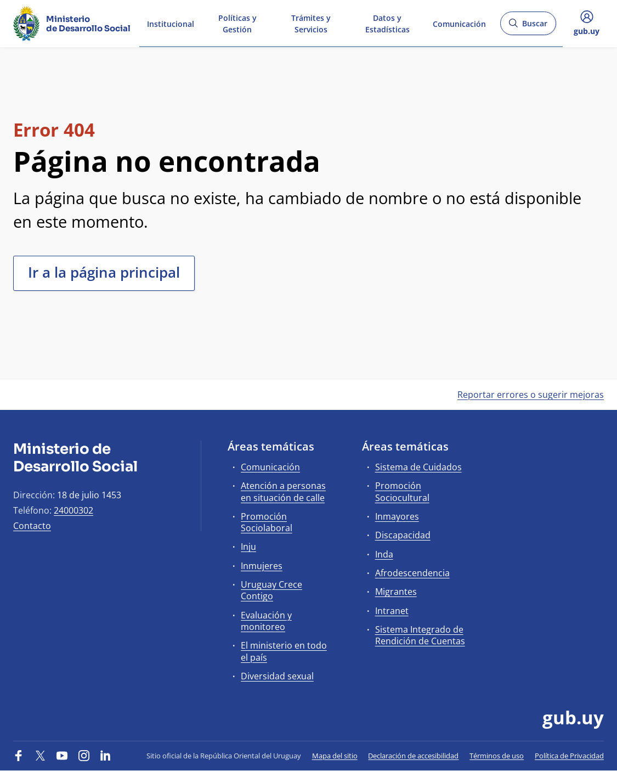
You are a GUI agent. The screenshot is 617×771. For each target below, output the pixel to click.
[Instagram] (83, 756)
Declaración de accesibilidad (413, 756)
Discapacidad (403, 535)
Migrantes (396, 592)
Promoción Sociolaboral (266, 522)
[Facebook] (18, 756)
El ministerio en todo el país (284, 651)
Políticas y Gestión (237, 23)
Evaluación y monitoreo (266, 621)
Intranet (392, 611)
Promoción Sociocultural (402, 491)
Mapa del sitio (335, 756)
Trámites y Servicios (311, 23)
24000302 (73, 510)
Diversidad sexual (277, 676)
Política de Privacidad (569, 756)
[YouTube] (61, 756)
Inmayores (397, 516)
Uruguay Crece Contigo (271, 590)
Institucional (170, 23)
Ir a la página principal (104, 272)
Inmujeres (261, 566)
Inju (248, 547)
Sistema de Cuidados (418, 467)
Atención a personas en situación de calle (283, 491)
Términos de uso (496, 756)
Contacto (32, 526)
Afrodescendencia (412, 573)
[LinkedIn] (105, 756)
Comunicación (459, 23)
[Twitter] (40, 756)
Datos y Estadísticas (387, 23)
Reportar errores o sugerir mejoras (530, 395)
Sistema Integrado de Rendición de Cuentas (420, 635)
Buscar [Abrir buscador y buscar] (527, 26)
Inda (384, 554)
